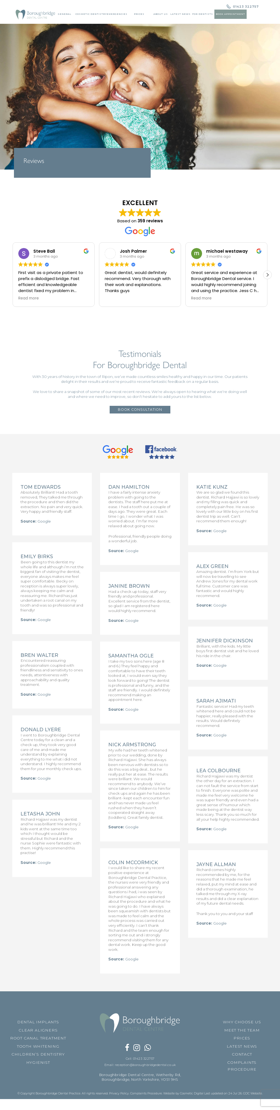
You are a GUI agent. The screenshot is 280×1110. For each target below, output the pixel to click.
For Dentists (202, 14)
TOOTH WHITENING (38, 1082)
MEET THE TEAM (241, 1066)
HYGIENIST (38, 1098)
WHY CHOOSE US (242, 1058)
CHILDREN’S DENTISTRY (38, 1090)
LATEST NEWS (242, 1082)
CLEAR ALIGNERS (38, 1066)
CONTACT (242, 1090)
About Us (160, 14)
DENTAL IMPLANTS (38, 1058)
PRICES (242, 1074)
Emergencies (115, 14)
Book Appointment (231, 14)
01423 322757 (245, 7)
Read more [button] (28, 298)
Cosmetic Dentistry (89, 14)
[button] (267, 275)
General (63, 14)
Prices (138, 14)
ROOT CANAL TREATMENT (38, 1074)
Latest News (180, 14)
